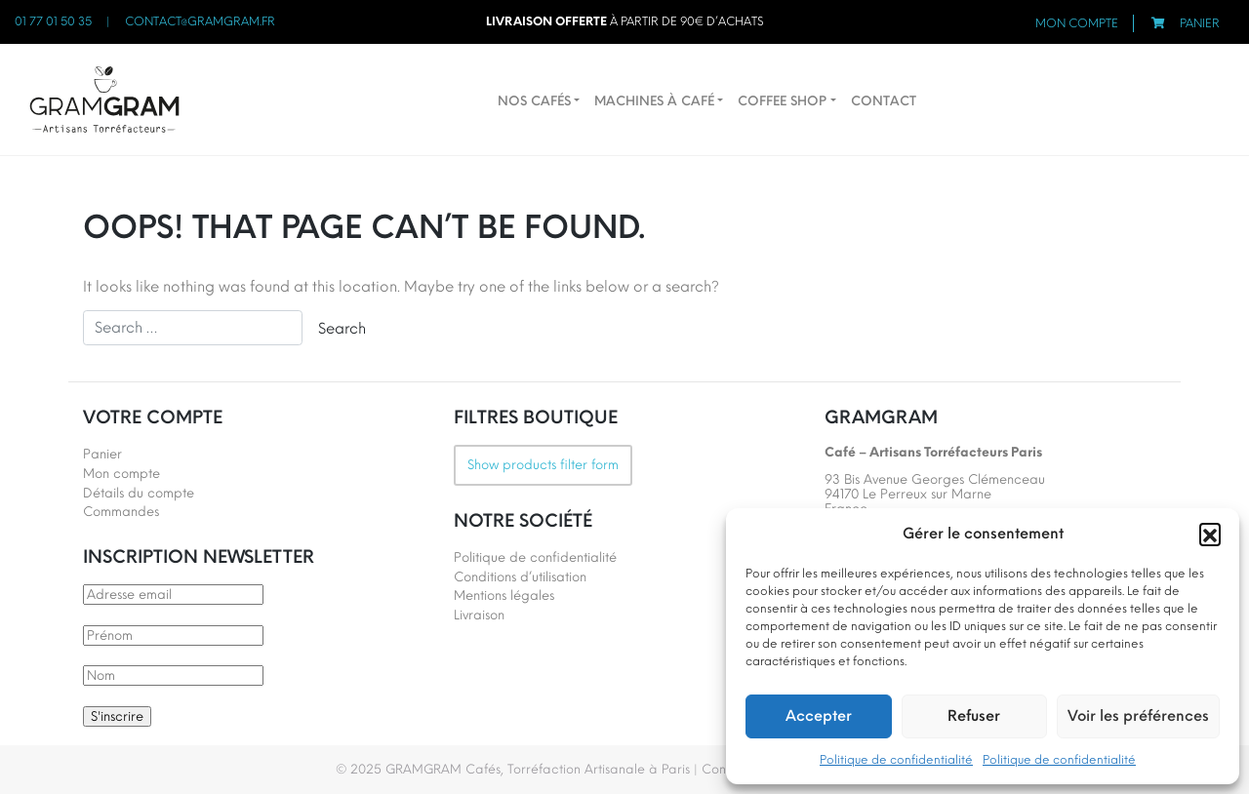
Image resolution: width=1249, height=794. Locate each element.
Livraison (479, 615)
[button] (1210, 533)
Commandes (121, 511)
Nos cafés (534, 101)
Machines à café (654, 101)
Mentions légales (504, 595)
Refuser (973, 716)
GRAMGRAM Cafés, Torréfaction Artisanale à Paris (537, 769)
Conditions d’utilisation (520, 577)
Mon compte (1076, 23)
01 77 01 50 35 (53, 21)
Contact (883, 101)
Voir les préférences (1138, 716)
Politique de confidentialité (896, 760)
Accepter (819, 716)
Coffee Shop (782, 101)
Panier (1200, 23)
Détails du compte (138, 493)
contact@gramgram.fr (200, 21)
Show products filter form (543, 464)
